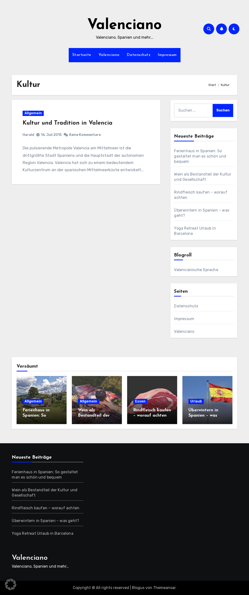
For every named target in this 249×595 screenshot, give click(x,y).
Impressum (167, 55)
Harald (28, 135)
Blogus (138, 587)
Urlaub (196, 401)
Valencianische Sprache (196, 269)
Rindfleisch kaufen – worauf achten (45, 508)
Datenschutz (139, 55)
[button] (10, 584)
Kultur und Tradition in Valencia (67, 123)
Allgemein (33, 113)
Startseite (81, 55)
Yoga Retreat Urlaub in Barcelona (42, 533)
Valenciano (124, 25)
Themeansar (164, 587)
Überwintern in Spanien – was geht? (203, 415)
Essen (140, 401)
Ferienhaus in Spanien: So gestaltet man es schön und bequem (200, 156)
